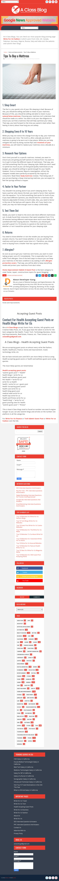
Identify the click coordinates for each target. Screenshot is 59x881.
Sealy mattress (26, 176)
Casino (35, 642)
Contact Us (17, 828)
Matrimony (32, 704)
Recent (22, 597)
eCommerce (20, 670)
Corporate (20, 657)
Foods (19, 679)
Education (32, 670)
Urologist (20, 741)
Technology (20, 731)
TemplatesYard (8, 877)
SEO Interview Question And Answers (28, 488)
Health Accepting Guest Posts (23, 807)
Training (19, 738)
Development (20, 664)
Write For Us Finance (13, 419)
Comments (37, 597)
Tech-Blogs (32, 728)
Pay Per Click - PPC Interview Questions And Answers (29, 491)
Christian (20, 648)
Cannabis (31, 639)
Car (18, 642)
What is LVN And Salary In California (26, 790)
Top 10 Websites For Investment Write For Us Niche (29, 540)
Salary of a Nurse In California (24, 776)
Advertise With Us (20, 831)
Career (26, 642)
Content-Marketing (33, 651)
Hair (18, 685)
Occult (19, 707)
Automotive (20, 630)
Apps (29, 620)
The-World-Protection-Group (25, 735)
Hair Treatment (21, 688)
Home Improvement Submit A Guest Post (18, 270)
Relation (31, 716)
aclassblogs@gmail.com (21, 844)
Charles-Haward (28, 645)
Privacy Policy (18, 833)
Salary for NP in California (22, 773)
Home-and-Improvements (15, 52)
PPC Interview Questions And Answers (26, 825)
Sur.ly (26, 448)
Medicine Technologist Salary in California (28, 770)
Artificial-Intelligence (23, 626)
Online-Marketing (31, 707)
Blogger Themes (14, 877)
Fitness (29, 676)
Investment (29, 694)
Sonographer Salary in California (25, 779)
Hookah (19, 694)
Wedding (19, 744)
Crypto (19, 660)
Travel (29, 738)
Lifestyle (27, 701)
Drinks (35, 667)
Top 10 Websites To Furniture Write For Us (29, 535)
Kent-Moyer (30, 697)
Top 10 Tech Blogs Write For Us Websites (26, 522)
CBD (18, 645)
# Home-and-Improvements (14, 275)
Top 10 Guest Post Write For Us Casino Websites (29, 526)
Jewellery (19, 697)
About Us (17, 816)
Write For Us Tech (20, 804)
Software (27, 722)
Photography (28, 710)
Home (5, 52)
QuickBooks (28, 713)
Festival (33, 673)
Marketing (20, 704)
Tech (36, 725)
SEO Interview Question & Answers (25, 822)
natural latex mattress (11, 116)
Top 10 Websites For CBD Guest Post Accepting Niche (28, 556)
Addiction (20, 620)
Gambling (28, 679)
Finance (19, 676)
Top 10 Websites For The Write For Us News (29, 531)
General (28, 682)
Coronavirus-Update (23, 654)
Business (19, 636)
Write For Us (18, 819)
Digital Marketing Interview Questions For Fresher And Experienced (29, 496)
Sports (19, 725)
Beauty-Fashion (21, 633)
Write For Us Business (21, 810)
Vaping (30, 741)
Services (19, 719)
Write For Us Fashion (21, 813)
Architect (20, 623)
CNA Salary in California (22, 759)
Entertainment (21, 673)
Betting (34, 633)
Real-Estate (20, 716)
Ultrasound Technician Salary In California (28, 782)
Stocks (29, 725)
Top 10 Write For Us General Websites (29, 543)
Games (19, 682)
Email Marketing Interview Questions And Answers (28, 505)
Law (18, 701)
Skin (18, 722)
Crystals (29, 660)
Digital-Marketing (22, 667)
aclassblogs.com (23, 444)
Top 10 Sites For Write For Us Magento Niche (29, 551)
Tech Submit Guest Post (33, 419)
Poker (18, 713)
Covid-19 (30, 657)
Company (19, 651)
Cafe (29, 636)
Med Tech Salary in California (23, 767)
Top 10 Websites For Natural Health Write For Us (28, 547)
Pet (18, 710)
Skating (29, 719)
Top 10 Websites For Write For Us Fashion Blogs (27, 517)
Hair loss (27, 685)
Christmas (31, 648)
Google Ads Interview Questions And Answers (28, 500)
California (20, 639)
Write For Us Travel (20, 801)
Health (33, 688)
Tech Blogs (20, 728)
